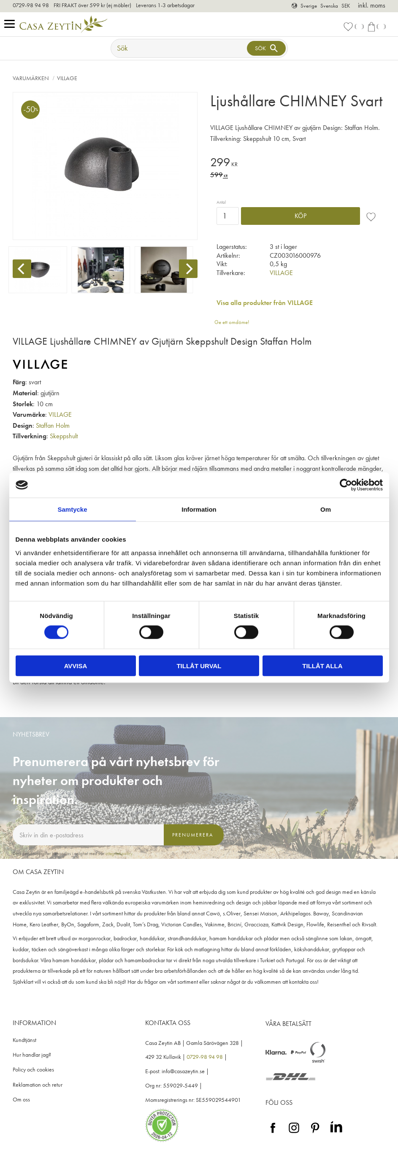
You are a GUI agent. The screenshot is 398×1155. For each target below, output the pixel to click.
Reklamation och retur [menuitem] (37, 1084)
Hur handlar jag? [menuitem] (32, 1054)
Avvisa (75, 665)
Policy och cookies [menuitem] (33, 1069)
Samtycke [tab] (72, 509)
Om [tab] (325, 509)
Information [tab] (199, 509)
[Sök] (266, 48)
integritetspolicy (119, 853)
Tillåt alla (322, 665)
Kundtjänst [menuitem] (24, 1040)
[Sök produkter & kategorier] (180, 48)
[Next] (188, 268)
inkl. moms (371, 5)
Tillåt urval (198, 665)
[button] (11, 24)
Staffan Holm (53, 425)
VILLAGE (281, 272)
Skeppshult (64, 436)
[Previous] (22, 268)
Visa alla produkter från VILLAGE (265, 302)
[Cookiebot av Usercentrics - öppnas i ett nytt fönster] (346, 485)
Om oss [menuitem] (21, 1099)
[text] (297, 163)
